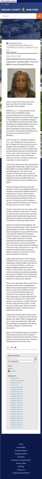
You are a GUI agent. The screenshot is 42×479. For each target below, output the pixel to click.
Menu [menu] (7, 4)
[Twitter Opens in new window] (11, 347)
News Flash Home (15, 43)
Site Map (21, 466)
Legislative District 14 (17, 416)
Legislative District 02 (17, 389)
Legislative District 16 (17, 420)
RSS (12, 368)
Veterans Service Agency (18, 380)
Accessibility (21, 447)
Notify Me (13, 371)
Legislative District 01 (17, 387)
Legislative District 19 (17, 427)
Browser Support (21, 450)
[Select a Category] (21, 361)
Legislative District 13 (17, 414)
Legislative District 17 (17, 422)
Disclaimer (21, 457)
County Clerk (14, 385)
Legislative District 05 (17, 396)
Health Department (16, 382)
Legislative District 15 (17, 418)
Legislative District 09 (17, 405)
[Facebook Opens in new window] (8, 347)
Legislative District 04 (17, 394)
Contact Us (21, 470)
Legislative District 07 (17, 400)
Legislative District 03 (17, 391)
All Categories (15, 378)
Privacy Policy (21, 463)
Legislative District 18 (17, 425)
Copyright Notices (21, 454)
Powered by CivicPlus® (21, 473)
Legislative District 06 (17, 398)
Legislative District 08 (17, 402)
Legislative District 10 (17, 407)
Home (21, 444)
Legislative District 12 (17, 411)
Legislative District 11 (17, 409)
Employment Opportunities (21, 460)
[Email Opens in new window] (15, 347)
